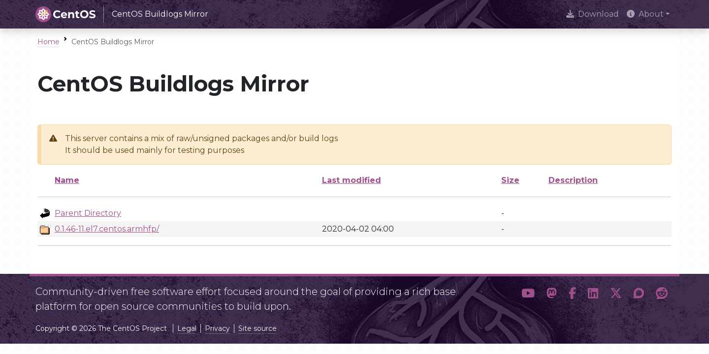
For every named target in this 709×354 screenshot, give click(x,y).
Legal (186, 328)
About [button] (645, 14)
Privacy (217, 328)
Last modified (351, 180)
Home (48, 41)
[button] (528, 295)
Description (573, 180)
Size (510, 180)
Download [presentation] (592, 14)
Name (67, 180)
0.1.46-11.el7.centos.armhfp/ (107, 229)
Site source (257, 328)
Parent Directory (88, 213)
